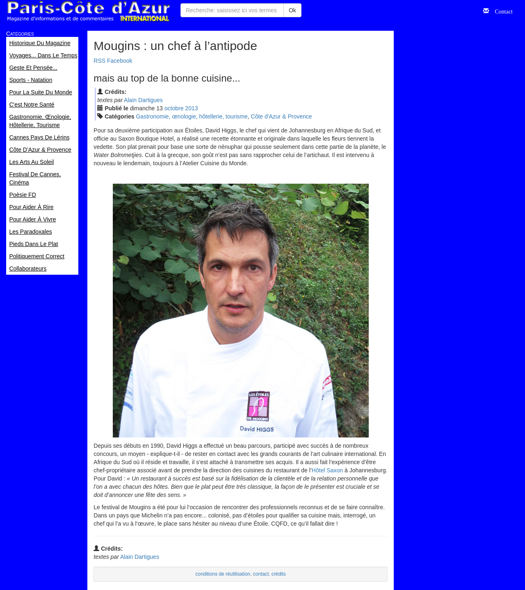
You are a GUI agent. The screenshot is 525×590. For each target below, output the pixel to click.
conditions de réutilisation (223, 574)
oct (174, 108)
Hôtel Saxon (327, 470)
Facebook (119, 60)
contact (261, 574)
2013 (191, 108)
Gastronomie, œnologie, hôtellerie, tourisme (191, 116)
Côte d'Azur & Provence (281, 116)
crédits (279, 574)
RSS (99, 60)
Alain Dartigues (143, 100)
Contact (501, 10)
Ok (292, 10)
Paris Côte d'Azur (88, 11)
